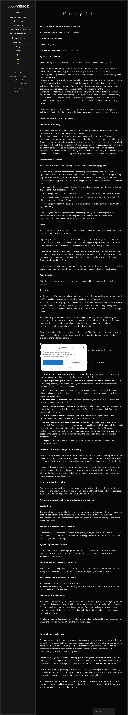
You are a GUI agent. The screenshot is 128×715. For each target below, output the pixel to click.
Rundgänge (18, 25)
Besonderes (17, 38)
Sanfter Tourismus (18, 17)
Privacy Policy (68, 368)
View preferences (74, 363)
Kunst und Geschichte (18, 29)
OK (53, 363)
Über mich (18, 21)
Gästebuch (18, 42)
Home (18, 13)
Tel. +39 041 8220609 (18, 76)
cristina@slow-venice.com (18, 80)
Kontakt (18, 51)
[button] (83, 347)
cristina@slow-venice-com (72, 50)
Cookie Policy (59, 368)
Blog (18, 47)
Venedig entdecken (17, 34)
